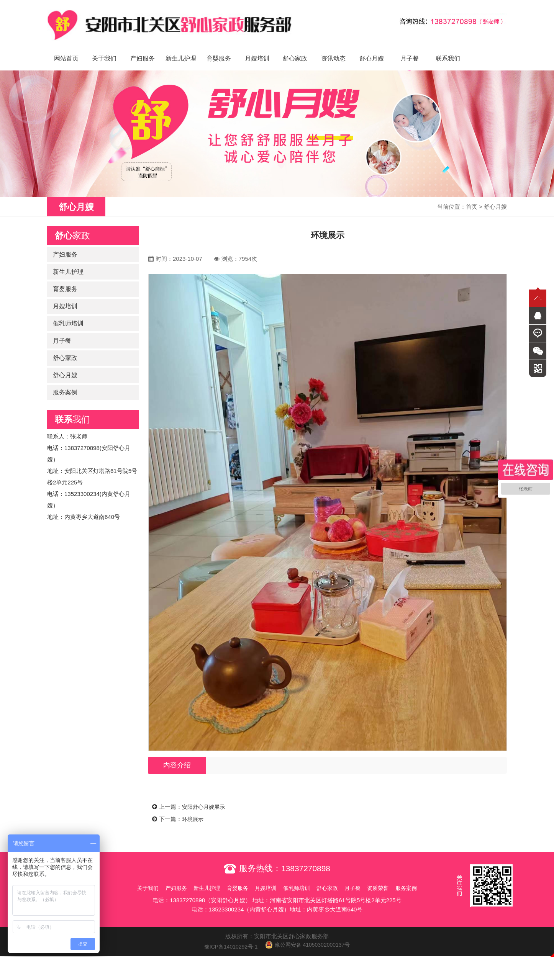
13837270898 (306, 860)
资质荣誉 (392, 879)
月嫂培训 (257, 50)
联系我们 (448, 50)
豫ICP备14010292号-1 (228, 938)
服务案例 (65, 384)
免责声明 (277, 952)
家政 (72, 227)
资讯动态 (333, 50)
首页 (471, 198)
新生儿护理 (181, 50)
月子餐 (409, 50)
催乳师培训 (68, 315)
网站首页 (66, 50)
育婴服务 (219, 50)
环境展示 (193, 810)
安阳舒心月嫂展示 (205, 798)
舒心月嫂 (371, 50)
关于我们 (104, 50)
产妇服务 (142, 50)
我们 (72, 411)
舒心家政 (295, 50)
